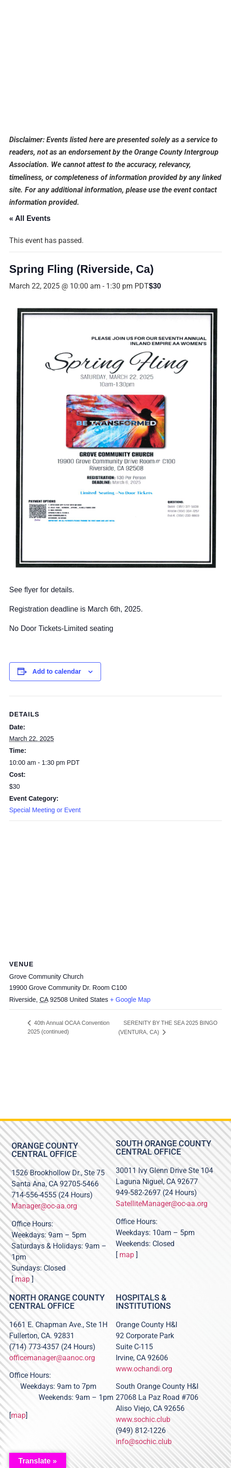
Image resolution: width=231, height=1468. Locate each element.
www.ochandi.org (144, 1368)
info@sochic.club (144, 1441)
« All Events (30, 218)
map (22, 1279)
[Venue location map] (115, 887)
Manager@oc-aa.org (44, 1206)
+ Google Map (130, 999)
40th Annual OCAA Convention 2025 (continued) (68, 1027)
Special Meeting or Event (45, 810)
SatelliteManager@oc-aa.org (162, 1203)
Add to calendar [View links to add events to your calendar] (57, 671)
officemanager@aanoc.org (52, 1357)
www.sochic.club (143, 1419)
